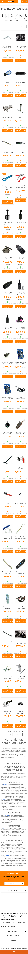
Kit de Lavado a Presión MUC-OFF (20, 328)
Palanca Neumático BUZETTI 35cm (7, 572)
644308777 (11, 927)
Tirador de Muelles (7, 467)
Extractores (2, 18)
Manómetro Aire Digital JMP (7, 607)
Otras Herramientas (25, 19)
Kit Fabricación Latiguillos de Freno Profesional (20, 643)
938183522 (4, 927)
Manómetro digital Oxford (7, 81)
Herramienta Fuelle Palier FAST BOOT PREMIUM (21, 187)
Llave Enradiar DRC (7, 641)
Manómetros (21, 18)
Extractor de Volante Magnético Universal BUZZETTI (7, 259)
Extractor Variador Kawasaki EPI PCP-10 (7, 151)
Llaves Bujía (16, 19)
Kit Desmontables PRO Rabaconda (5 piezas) (21, 152)
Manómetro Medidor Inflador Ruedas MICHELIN (20, 608)
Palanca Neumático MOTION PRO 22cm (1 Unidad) (20, 364)
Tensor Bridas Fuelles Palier (7, 502)
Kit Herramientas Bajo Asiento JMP (7, 677)
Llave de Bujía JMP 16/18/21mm (21, 677)
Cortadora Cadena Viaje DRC (7, 712)
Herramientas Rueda (11, 19)
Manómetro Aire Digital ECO (20, 572)
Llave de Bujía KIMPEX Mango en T (7, 116)
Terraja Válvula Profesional (20, 467)
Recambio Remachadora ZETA (20, 502)
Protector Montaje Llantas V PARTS (7, 537)
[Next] (25, 26)
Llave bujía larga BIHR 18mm (20, 116)
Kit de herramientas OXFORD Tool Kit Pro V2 (20, 47)
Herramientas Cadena (7, 19)
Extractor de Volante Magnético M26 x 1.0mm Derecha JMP (20, 224)
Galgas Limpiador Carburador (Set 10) (21, 432)
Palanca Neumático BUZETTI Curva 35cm (20, 537)
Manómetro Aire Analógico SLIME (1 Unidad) (7, 433)
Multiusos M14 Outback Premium (20, 397)
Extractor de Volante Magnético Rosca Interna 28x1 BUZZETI (7, 294)
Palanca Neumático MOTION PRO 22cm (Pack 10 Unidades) (7, 398)
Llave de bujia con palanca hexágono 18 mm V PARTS (7, 47)
